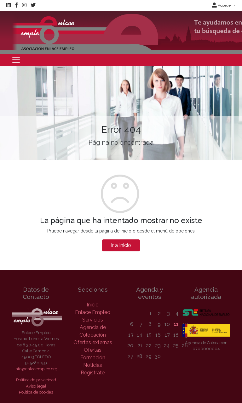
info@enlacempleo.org (35, 369)
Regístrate (93, 373)
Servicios (92, 320)
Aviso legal (36, 386)
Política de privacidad (36, 380)
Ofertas (92, 350)
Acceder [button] (222, 5)
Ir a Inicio (121, 245)
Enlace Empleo (92, 312)
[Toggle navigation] (16, 60)
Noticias (92, 365)
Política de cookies (36, 392)
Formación (92, 358)
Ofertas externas (92, 342)
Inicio (93, 305)
